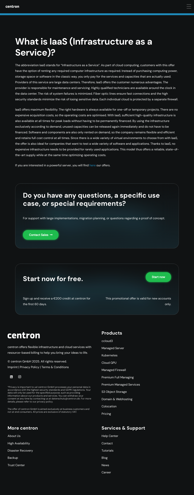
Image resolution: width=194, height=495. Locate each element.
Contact (107, 443)
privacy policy (44, 401)
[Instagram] (19, 377)
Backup (13, 458)
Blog (105, 458)
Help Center (110, 436)
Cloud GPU (109, 363)
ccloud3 (107, 341)
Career (106, 472)
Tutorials (107, 451)
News (105, 465)
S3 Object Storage (114, 392)
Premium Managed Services (121, 385)
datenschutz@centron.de (66, 398)
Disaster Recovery (20, 451)
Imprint (13, 367)
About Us (14, 436)
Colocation (109, 406)
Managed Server (113, 348)
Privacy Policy (29, 367)
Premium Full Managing (118, 377)
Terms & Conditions (55, 367)
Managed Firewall (114, 370)
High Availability (19, 443)
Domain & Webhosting (117, 399)
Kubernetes (109, 355)
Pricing (106, 414)
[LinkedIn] (11, 377)
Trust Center (16, 465)
